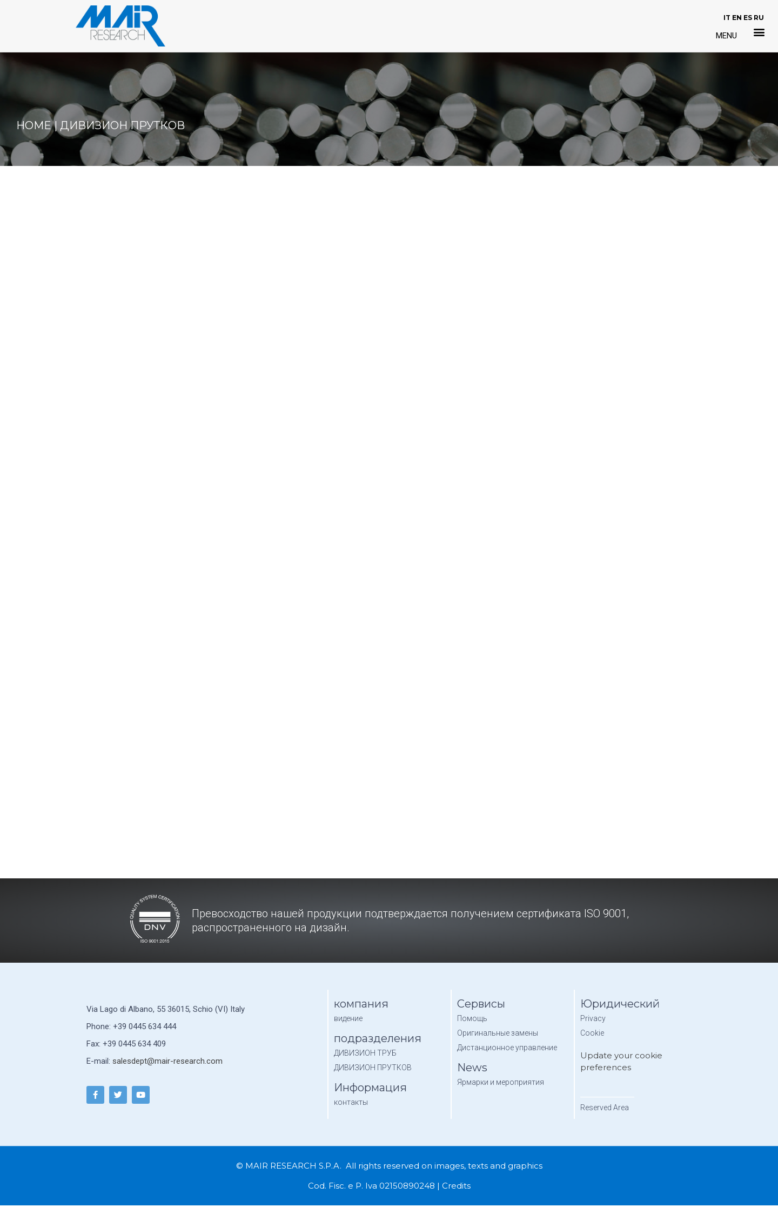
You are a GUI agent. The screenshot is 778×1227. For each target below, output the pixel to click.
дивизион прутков (122, 125)
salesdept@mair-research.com (167, 1061)
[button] (759, 32)
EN (737, 18)
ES (747, 18)
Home (33, 125)
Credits (456, 1186)
